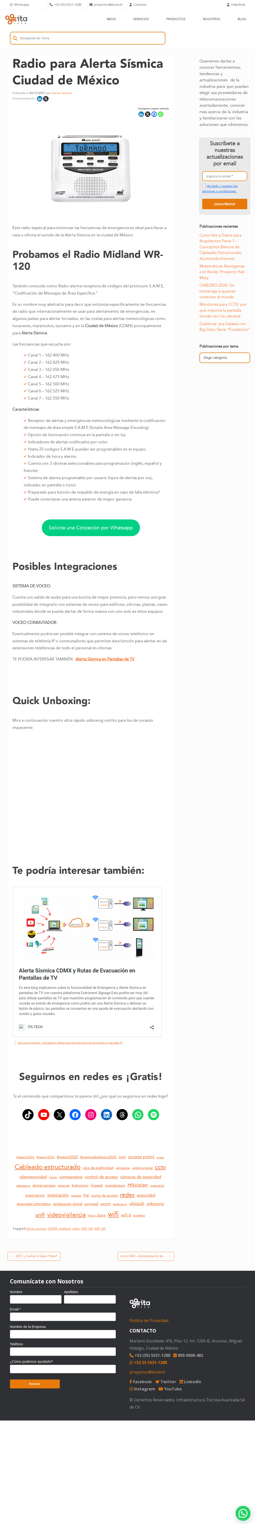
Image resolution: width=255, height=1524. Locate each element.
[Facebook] (154, 114)
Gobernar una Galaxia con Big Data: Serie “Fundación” (224, 327)
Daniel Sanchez (62, 93)
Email (15, 1309)
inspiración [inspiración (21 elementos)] (58, 1195)
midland (64, 1228)
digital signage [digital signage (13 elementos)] (44, 1185)
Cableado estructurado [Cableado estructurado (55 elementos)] (47, 1167)
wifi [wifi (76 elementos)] (113, 1214)
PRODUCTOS (176, 19)
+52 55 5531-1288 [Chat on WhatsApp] (148, 1362)
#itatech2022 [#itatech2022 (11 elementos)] (25, 1157)
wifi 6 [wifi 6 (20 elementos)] (126, 1215)
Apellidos (71, 1292)
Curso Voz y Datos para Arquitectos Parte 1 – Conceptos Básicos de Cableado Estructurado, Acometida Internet (220, 247)
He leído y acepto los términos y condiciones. (220, 189)
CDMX (52, 1228)
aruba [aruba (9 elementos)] (160, 1157)
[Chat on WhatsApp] (28, 5)
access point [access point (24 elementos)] (141, 1157)
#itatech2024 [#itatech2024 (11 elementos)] (46, 1157)
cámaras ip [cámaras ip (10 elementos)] (23, 1186)
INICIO (111, 19)
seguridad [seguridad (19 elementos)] (146, 1195)
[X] (46, 99)
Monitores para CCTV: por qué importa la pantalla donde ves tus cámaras (223, 310)
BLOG (242, 19)
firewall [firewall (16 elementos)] (97, 1185)
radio (76, 1228)
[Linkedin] (39, 99)
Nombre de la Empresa (28, 1327)
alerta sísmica (36, 1228)
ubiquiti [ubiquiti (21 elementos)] (136, 1203)
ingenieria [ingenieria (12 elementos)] (157, 1185)
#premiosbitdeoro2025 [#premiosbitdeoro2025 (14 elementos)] (98, 1157)
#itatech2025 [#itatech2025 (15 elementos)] (67, 1157)
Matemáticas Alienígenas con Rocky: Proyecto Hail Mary (222, 272)
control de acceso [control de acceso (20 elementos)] (101, 1176)
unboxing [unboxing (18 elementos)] (155, 1204)
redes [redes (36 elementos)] (127, 1194)
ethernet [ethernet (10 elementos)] (63, 1186)
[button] (243, 1513)
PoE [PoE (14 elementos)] (86, 1195)
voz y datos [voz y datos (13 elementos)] (97, 1215)
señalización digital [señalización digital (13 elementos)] (67, 1204)
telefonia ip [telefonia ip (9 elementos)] (120, 1204)
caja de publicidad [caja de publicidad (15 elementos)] (98, 1168)
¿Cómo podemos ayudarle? (31, 1362)
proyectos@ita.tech (147, 1372)
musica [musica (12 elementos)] (76, 1195)
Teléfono (16, 1344)
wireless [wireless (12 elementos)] (139, 1215)
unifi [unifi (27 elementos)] (40, 1215)
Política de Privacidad (148, 1320)
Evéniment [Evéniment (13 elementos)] (80, 1185)
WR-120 (87, 1228)
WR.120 (100, 1228)
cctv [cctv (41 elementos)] (160, 1167)
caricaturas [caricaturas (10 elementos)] (123, 1168)
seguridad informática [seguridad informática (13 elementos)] (34, 1204)
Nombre (16, 1292)
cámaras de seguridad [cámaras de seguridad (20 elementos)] (140, 1176)
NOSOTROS (211, 19)
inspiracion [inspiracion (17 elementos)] (35, 1195)
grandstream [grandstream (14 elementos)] (115, 1185)
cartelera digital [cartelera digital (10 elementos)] (142, 1168)
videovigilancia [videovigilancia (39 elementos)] (66, 1214)
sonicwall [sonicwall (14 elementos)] (91, 1204)
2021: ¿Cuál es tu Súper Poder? (34, 1256)
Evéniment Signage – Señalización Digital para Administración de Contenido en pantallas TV (70, 1043)
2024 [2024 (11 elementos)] (122, 1157)
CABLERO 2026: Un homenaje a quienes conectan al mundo (217, 291)
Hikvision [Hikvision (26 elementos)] (138, 1185)
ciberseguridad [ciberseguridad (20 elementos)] (33, 1176)
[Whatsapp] (160, 114)
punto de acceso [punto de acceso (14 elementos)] (104, 1195)
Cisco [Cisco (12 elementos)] (53, 1177)
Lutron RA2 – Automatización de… (146, 1256)
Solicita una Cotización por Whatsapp (91, 528)
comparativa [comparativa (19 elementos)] (70, 1177)
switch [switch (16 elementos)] (105, 1204)
